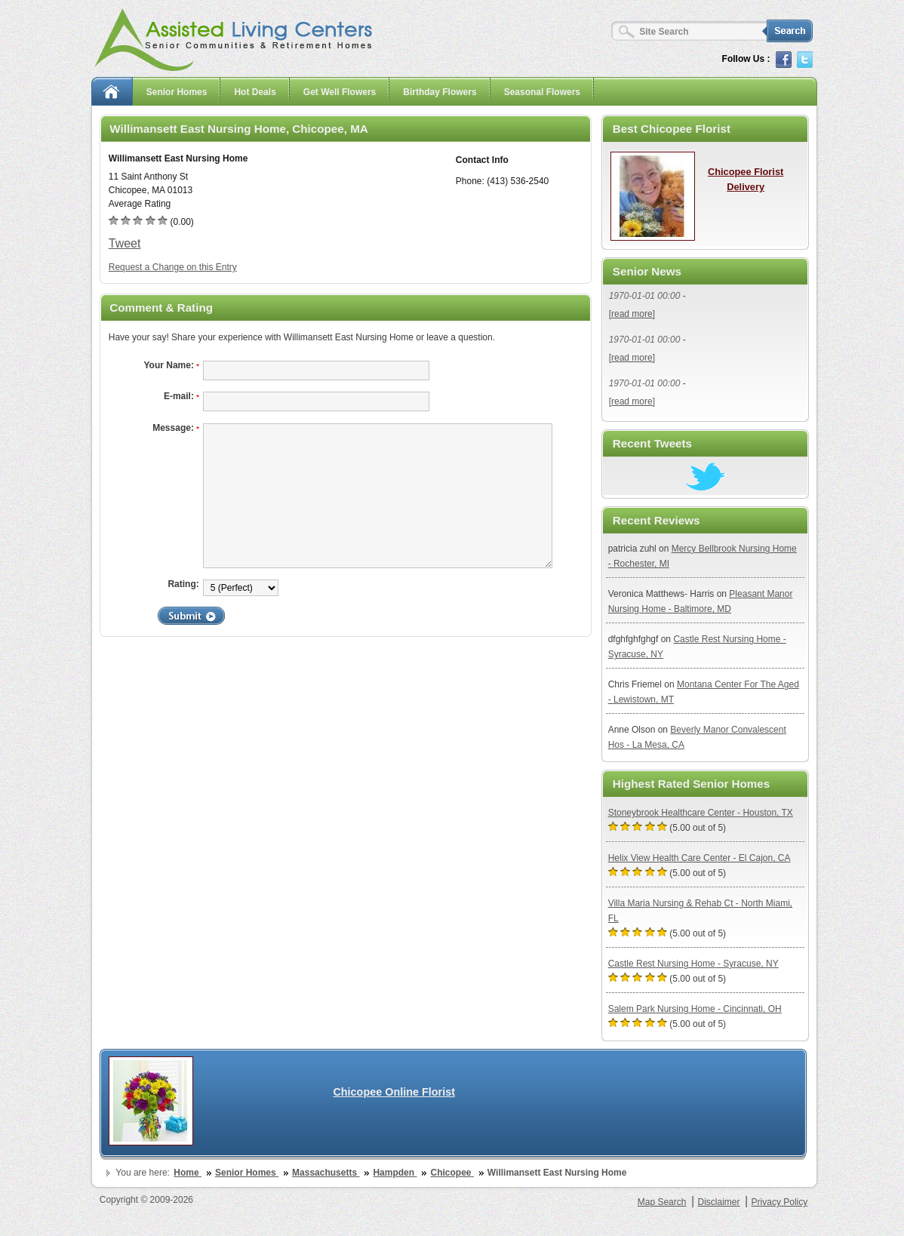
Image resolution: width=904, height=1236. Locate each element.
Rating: (183, 584)
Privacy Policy (780, 1202)
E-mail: (181, 396)
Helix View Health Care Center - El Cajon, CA (699, 858)
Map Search (662, 1202)
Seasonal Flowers (542, 92)
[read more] (632, 314)
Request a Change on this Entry (173, 267)
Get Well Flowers (339, 92)
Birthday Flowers (439, 92)
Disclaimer (718, 1202)
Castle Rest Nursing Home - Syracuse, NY (693, 963)
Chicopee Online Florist (394, 1092)
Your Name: (170, 365)
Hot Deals (254, 92)
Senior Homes (177, 92)
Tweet (125, 243)
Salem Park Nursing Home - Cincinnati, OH (695, 1009)
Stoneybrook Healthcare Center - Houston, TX (700, 812)
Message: (175, 428)
